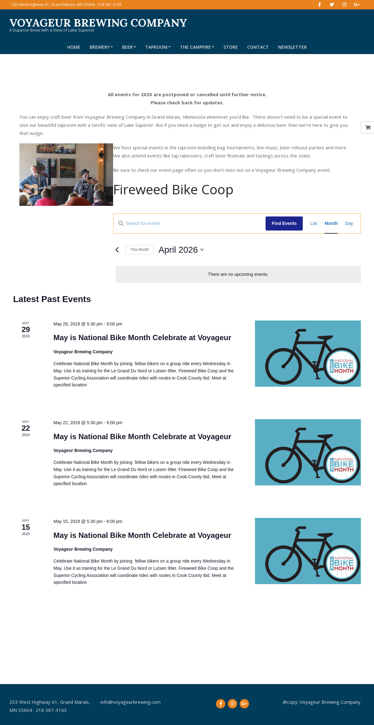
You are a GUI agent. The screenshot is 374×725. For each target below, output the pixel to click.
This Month (139, 249)
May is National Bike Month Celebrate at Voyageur (142, 337)
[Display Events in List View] (313, 223)
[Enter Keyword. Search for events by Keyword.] (189, 223)
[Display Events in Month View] (331, 223)
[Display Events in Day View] (349, 223)
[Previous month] (117, 249)
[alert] (238, 274)
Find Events (284, 223)
